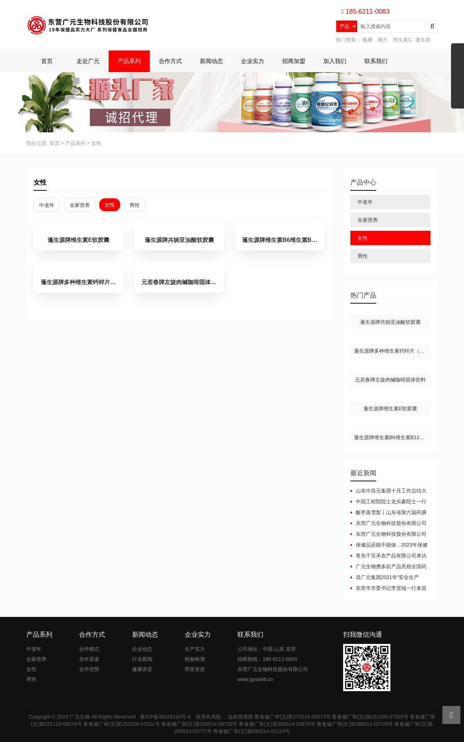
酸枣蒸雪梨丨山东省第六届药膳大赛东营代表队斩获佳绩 (388, 512)
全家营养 (80, 205)
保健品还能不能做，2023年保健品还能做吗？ (389, 545)
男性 (135, 205)
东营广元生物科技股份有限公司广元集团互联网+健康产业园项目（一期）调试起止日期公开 (388, 534)
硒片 (383, 40)
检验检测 (195, 659)
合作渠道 (89, 659)
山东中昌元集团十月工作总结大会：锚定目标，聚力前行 (388, 491)
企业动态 (142, 649)
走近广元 (88, 61)
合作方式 (170, 61)
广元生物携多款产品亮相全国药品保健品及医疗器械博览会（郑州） (388, 567)
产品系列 (129, 61)
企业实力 (252, 61)
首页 (47, 61)
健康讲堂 (142, 669)
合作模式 (89, 649)
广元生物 (80, 717)
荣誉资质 (195, 669)
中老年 (46, 205)
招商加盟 (293, 61)
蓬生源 (422, 40)
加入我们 (334, 61)
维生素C (402, 40)
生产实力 (195, 649)
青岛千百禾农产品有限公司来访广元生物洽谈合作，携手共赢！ (388, 556)
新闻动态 (211, 61)
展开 (457, 78)
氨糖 (368, 40)
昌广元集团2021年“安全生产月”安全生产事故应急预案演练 (384, 577)
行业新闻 (142, 659)
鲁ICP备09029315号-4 (166, 717)
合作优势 (89, 669)
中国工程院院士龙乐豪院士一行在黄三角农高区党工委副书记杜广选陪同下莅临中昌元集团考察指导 (388, 502)
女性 (96, 143)
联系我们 (376, 61)
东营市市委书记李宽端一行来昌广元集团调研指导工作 (388, 588)
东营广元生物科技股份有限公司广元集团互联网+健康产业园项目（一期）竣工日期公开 (388, 523)
